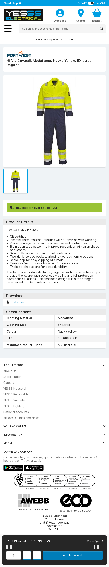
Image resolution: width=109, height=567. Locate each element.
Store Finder (12, 376)
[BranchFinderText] (81, 15)
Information (54, 434)
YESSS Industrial (14, 388)
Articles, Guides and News (21, 418)
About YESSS (54, 365)
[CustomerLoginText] (60, 12)
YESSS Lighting (13, 406)
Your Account (54, 426)
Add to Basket (72, 555)
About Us (9, 371)
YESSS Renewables (16, 394)
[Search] (101, 28)
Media (54, 443)
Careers (8, 382)
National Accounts (16, 412)
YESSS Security (14, 400)
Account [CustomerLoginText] (60, 20)
